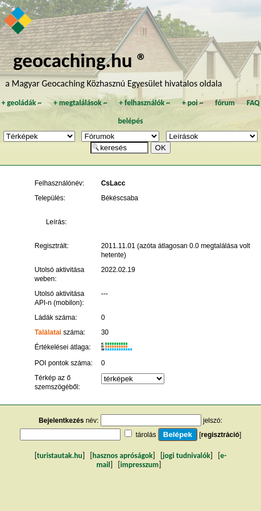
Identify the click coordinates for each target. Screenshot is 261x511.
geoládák (21, 103)
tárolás (145, 435)
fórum (225, 103)
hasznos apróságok (122, 455)
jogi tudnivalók (186, 455)
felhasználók (144, 103)
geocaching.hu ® (80, 60)
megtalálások (80, 103)
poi (193, 103)
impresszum (140, 464)
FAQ (253, 103)
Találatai (48, 332)
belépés (130, 121)
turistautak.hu (59, 455)
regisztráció (220, 435)
